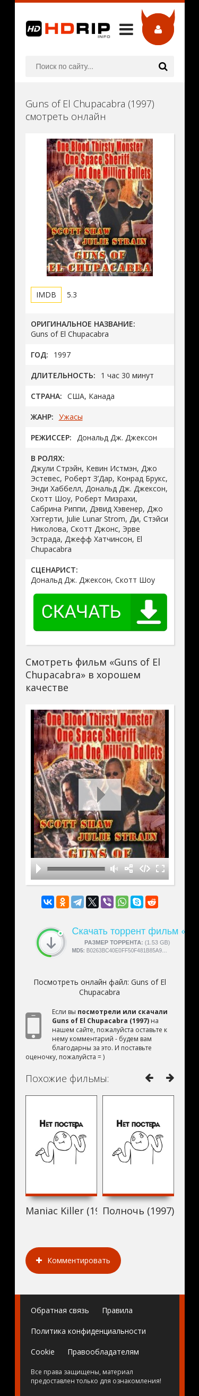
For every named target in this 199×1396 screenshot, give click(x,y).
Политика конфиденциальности (88, 1331)
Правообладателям (103, 1352)
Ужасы (71, 417)
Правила (117, 1310)
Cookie (43, 1352)
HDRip (62, 29)
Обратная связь (60, 1310)
